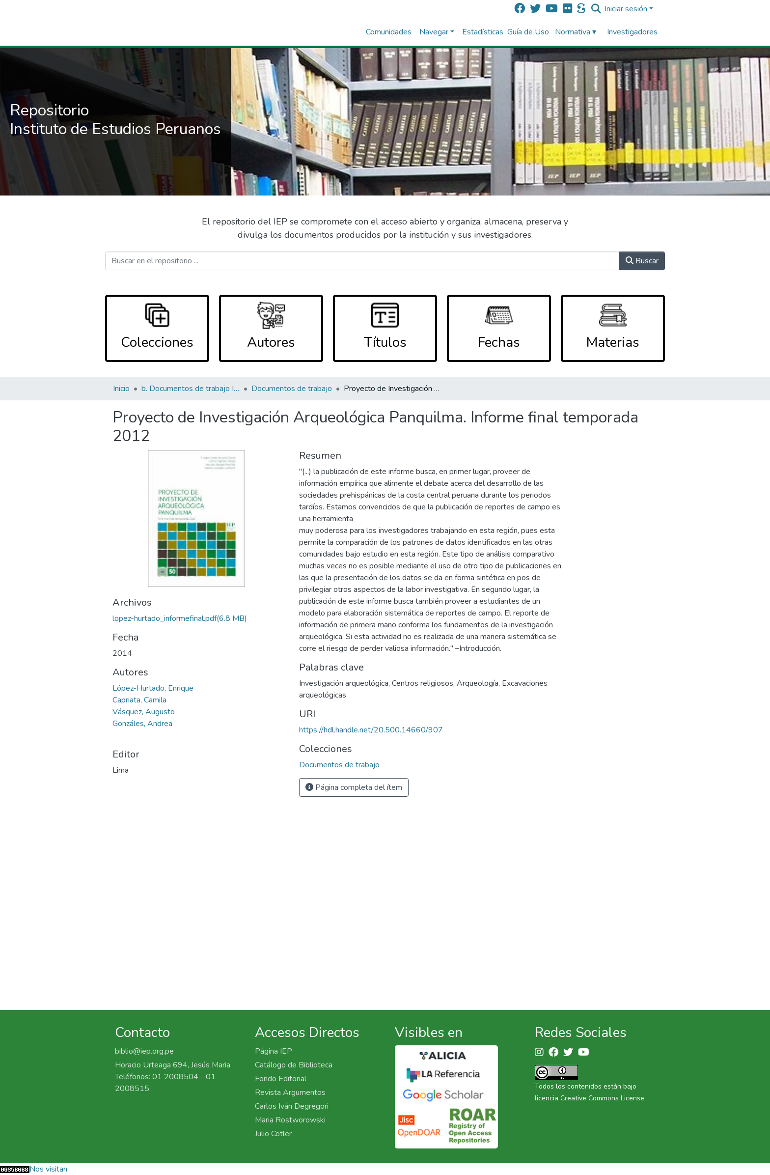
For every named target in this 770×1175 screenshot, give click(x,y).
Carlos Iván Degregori (292, 1106)
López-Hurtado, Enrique (152, 688)
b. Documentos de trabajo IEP (190, 388)
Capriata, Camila (139, 700)
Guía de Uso (528, 32)
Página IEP (273, 1051)
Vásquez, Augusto (143, 711)
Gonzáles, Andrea (142, 723)
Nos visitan (48, 1169)
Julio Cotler (273, 1133)
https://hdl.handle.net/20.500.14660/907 (371, 730)
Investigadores (632, 32)
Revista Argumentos (290, 1092)
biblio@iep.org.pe (144, 1051)
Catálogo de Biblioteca (293, 1065)
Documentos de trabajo (291, 388)
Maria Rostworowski (290, 1120)
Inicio (121, 388)
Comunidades (389, 32)
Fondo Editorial (280, 1078)
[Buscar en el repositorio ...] (362, 261)
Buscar (642, 260)
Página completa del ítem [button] (353, 787)
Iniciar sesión (626, 8)
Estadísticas (482, 32)
